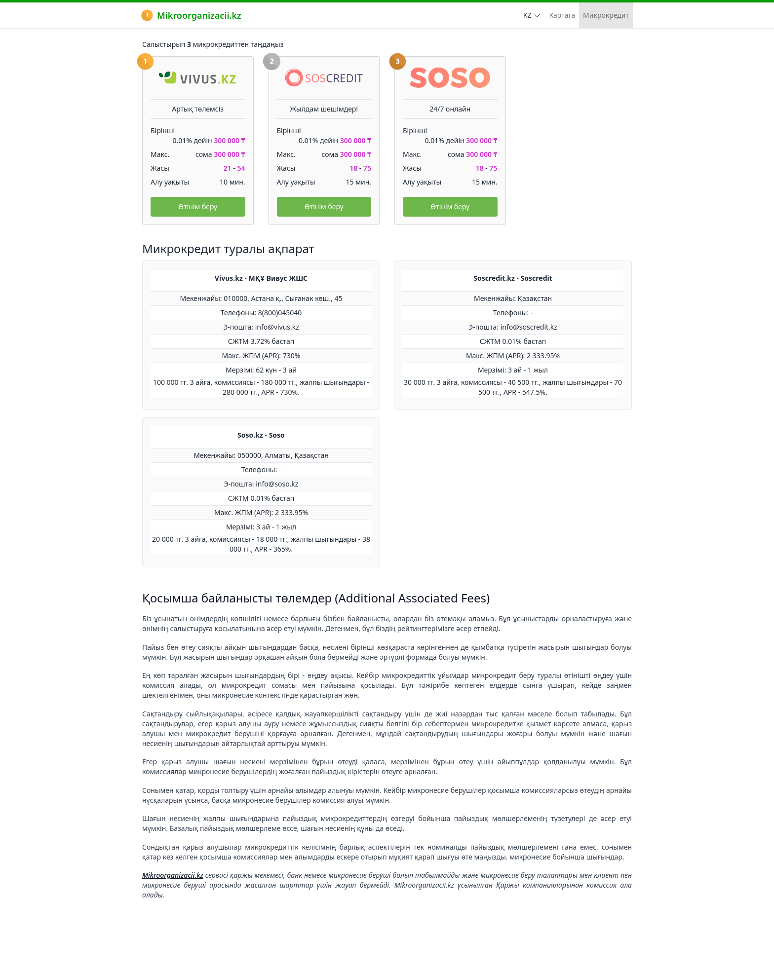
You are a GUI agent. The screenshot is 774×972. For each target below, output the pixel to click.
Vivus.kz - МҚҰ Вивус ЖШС (261, 278)
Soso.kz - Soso (261, 435)
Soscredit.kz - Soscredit (512, 278)
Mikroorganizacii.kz (191, 15)
